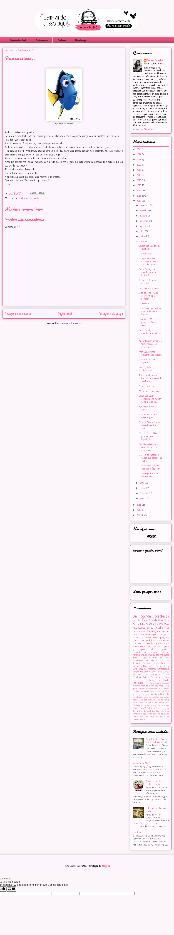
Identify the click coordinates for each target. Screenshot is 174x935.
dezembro (145, 205)
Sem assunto (164, 697)
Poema (165, 631)
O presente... (144, 304)
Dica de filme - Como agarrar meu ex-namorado (148, 296)
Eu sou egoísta (146, 714)
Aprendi (136, 655)
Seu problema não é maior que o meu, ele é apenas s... (150, 447)
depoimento (138, 634)
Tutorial (135, 700)
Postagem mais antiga (111, 314)
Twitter (61, 40)
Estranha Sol (17, 40)
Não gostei (163, 634)
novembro (144, 210)
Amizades (144, 672)
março (143, 488)
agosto (143, 226)
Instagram (41, 40)
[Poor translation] (11, 889)
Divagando (34, 198)
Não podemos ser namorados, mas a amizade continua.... (149, 261)
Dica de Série (164, 692)
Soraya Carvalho (155, 60)
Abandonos (159, 700)
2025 (139, 149)
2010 (139, 510)
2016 (139, 180)
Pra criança (149, 717)
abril (142, 483)
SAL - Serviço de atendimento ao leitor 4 (150, 333)
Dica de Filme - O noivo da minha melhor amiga (149, 425)
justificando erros (143, 627)
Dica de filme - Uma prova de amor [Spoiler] (148, 436)
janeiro (143, 498)
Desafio (159, 627)
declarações (153, 631)
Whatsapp (80, 40)
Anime (148, 638)
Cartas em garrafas (149, 706)
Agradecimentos (161, 643)
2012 (139, 201)
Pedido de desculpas (151, 697)
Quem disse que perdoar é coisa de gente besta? (150, 312)
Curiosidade (147, 663)
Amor (144, 620)
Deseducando (144, 692)
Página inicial (65, 314)
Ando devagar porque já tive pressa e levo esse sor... (150, 344)
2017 (139, 175)
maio (142, 241)
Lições (141, 717)
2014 (139, 191)
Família (145, 640)
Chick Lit (137, 640)
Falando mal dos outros (160, 714)
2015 (139, 185)
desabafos (22, 198)
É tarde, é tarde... (147, 386)
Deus (152, 692)
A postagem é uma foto (147, 700)
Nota (145, 666)
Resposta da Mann (141, 763)
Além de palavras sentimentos (152, 686)
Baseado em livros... (156, 689)
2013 (139, 196)
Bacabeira (162, 703)
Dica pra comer (162, 711)
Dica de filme (156, 620)
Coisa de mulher (163, 706)
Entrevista (136, 714)
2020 (139, 165)
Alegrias (136, 703)
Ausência (155, 703)
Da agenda (142, 616)
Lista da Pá (164, 694)
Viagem (166, 717)
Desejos (157, 663)
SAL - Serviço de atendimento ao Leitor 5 (147, 272)
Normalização (137, 697)
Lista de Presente (147, 669)
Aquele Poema (155, 666)
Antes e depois (145, 703)
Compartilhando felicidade (146, 652)
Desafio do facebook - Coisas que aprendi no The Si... (150, 458)
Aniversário (138, 638)
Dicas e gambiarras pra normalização (146, 694)
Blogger (105, 866)
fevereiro (144, 493)
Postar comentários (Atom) (68, 323)
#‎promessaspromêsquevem (159, 683)
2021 (139, 159)
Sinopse (136, 672)
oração (136, 620)
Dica (156, 692)
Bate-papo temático (159, 649)
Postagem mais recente (18, 314)
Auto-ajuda (155, 675)
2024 (139, 154)
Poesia (166, 652)
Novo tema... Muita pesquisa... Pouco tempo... (148, 322)
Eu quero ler (157, 677)
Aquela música (139, 646)
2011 (139, 505)
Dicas (149, 646)
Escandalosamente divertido (146, 661)
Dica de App (161, 658)
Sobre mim (154, 640)
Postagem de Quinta (159, 680)
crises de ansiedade (140, 720)
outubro (144, 216)
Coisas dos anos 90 (139, 708)
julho (142, 231)
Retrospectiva (163, 669)
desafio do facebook (157, 624)
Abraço (166, 700)
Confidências (151, 708)
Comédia (146, 658)
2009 (139, 515)
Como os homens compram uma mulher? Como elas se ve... (150, 399)
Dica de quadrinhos (147, 711)
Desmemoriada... (146, 254)
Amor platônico (161, 638)
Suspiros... (137, 832)
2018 (139, 170)
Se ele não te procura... (149, 288)
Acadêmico (136, 686)
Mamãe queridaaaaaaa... (150, 391)
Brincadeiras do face (150, 655)
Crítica (146, 677)
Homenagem (150, 634)
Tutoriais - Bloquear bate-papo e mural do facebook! (150, 378)
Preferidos (159, 717)
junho (142, 236)
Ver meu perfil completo (144, 129)
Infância (135, 717)
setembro (144, 221)
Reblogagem (138, 683)
